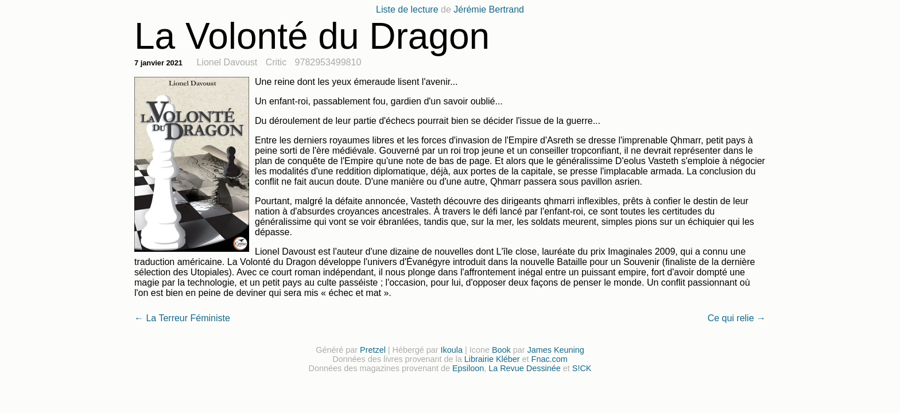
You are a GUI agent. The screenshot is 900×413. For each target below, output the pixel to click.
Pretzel (373, 349)
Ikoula (452, 349)
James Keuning (555, 349)
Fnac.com (550, 359)
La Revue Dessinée (524, 368)
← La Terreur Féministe (182, 318)
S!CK (582, 368)
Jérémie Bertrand (488, 9)
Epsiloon (468, 368)
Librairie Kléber (492, 359)
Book (501, 349)
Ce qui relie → (737, 318)
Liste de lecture (407, 9)
